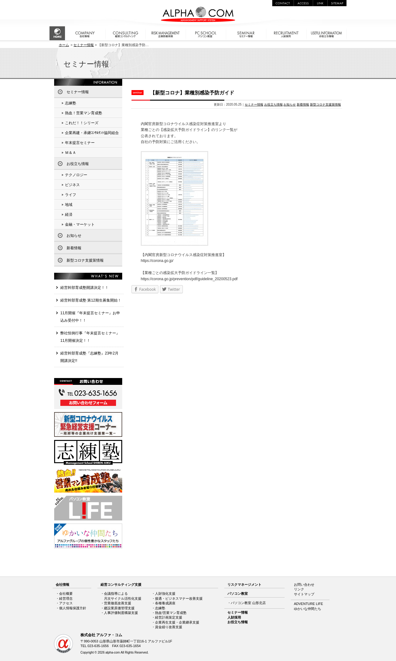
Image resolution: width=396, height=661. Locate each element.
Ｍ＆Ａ (70, 152)
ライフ (70, 195)
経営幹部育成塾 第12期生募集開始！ (90, 300)
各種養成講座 (165, 603)
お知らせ (289, 104)
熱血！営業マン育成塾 (83, 113)
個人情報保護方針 (72, 608)
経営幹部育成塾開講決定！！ (84, 287)
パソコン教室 (237, 593)
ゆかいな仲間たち (307, 609)
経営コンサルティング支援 (121, 584)
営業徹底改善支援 (117, 603)
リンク (299, 589)
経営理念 (66, 598)
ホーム (64, 45)
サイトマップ (304, 594)
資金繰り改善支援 (168, 627)
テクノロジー (76, 175)
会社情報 (62, 584)
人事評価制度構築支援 (121, 613)
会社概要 (66, 593)
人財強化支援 (165, 593)
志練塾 (70, 103)
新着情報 (303, 104)
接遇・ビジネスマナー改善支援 (179, 598)
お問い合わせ (304, 584)
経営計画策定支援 (168, 617)
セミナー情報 (83, 45)
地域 (68, 204)
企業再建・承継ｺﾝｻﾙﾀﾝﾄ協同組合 (92, 133)
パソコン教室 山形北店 (248, 603)
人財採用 (234, 617)
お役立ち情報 (273, 104)
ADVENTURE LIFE (308, 604)
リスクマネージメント (244, 584)
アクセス (66, 603)
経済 (68, 214)
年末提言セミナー (80, 143)
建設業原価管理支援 (119, 608)
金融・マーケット (80, 224)
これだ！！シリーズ (81, 123)
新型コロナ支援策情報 (325, 104)
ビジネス (72, 185)
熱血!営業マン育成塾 (171, 613)
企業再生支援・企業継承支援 (177, 622)
